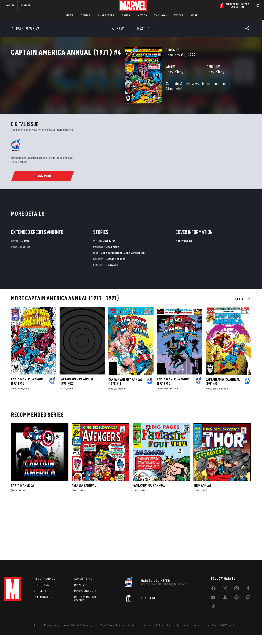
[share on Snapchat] (225, 598)
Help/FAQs (41, 584)
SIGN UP (26, 5)
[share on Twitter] (225, 589)
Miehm (70, 441)
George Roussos (115, 311)
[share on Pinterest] (236, 598)
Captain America (22, 538)
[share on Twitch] (248, 598)
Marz (13, 441)
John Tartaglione (111, 305)
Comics (85, 15)
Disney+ (80, 584)
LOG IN (10, 5)
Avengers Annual (84, 538)
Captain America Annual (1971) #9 (223, 434)
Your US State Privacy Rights (80, 625)
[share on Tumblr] (248, 589)
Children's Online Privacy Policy (145, 625)
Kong (26, 441)
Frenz (208, 441)
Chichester (162, 441)
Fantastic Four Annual (149, 538)
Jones (20, 441)
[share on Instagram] (236, 589)
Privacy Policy (52, 625)
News (69, 15)
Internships (43, 596)
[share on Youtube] (213, 598)
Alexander (120, 441)
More (194, 15)
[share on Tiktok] (213, 607)
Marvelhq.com (85, 590)
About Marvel (44, 578)
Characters (106, 15)
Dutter (63, 441)
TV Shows (160, 15)
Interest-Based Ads (205, 625)
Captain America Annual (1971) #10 (174, 434)
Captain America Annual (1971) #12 (77, 434)
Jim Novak (111, 317)
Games (126, 15)
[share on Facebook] (213, 589)
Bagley (216, 441)
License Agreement (178, 625)
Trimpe (224, 441)
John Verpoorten (134, 305)
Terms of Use (32, 625)
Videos (178, 15)
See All (243, 351)
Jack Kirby (95, 90)
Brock (111, 441)
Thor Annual (202, 538)
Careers (40, 590)
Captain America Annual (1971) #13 (28, 434)
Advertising (83, 578)
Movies (142, 15)
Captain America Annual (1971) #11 (125, 434)
